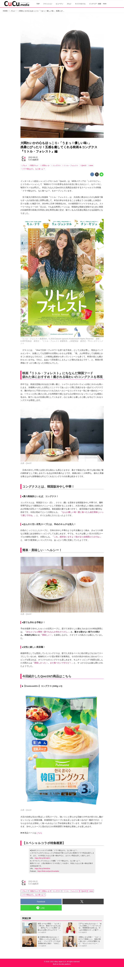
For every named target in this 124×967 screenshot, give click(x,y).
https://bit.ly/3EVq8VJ (42, 858)
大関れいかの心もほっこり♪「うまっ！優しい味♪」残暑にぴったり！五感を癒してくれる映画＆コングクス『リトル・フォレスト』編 (58, 147)
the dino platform (65, 964)
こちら (39, 833)
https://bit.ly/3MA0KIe (42, 868)
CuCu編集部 (33, 160)
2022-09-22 (33, 157)
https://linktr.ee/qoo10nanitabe (48, 871)
